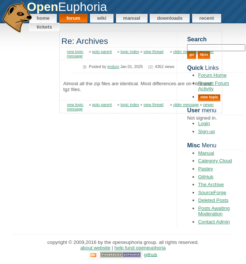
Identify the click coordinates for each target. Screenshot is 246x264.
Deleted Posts (213, 200)
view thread (154, 51)
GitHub (205, 177)
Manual (131, 18)
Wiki (101, 18)
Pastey (205, 168)
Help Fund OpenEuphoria (140, 247)
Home (43, 18)
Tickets (44, 27)
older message (186, 51)
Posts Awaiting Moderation (214, 210)
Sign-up (206, 131)
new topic (75, 51)
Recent (207, 18)
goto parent (102, 51)
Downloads (170, 18)
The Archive (211, 184)
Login (204, 123)
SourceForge (212, 192)
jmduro (113, 66)
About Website (95, 247)
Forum (73, 18)
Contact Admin (214, 222)
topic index (129, 51)
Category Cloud (215, 160)
